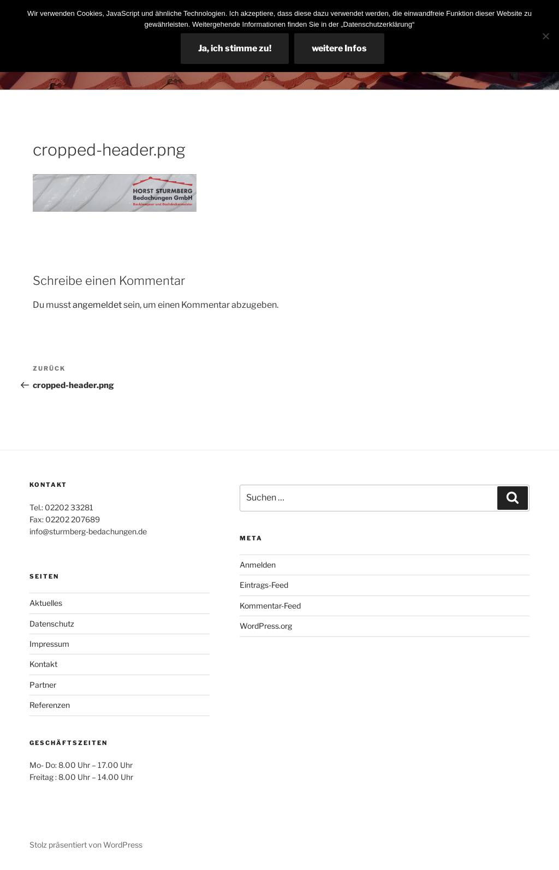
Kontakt (43, 664)
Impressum (49, 643)
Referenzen (49, 705)
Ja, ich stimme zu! (234, 48)
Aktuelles (45, 602)
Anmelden (258, 564)
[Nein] (545, 36)
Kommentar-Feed (270, 605)
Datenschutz (51, 623)
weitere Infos (339, 48)
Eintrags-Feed (264, 584)
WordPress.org (266, 625)
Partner (42, 684)
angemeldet (97, 305)
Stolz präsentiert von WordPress (85, 844)
